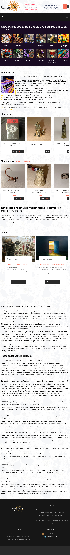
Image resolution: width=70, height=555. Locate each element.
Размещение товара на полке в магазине (52, 510)
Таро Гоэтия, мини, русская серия (13, 144)
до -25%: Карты (30, 4)
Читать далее (18, 282)
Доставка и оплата (18, 534)
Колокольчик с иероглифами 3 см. (39, 191)
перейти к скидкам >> (23, 161)
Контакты (52, 530)
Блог (52, 506)
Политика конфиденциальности (18, 539)
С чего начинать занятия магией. (52, 513)
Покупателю (18, 530)
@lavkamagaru (52, 537)
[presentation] (67, 156)
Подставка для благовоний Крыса (12, 191)
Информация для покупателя (18, 537)
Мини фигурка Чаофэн (39, 144)
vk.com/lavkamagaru (52, 534)
